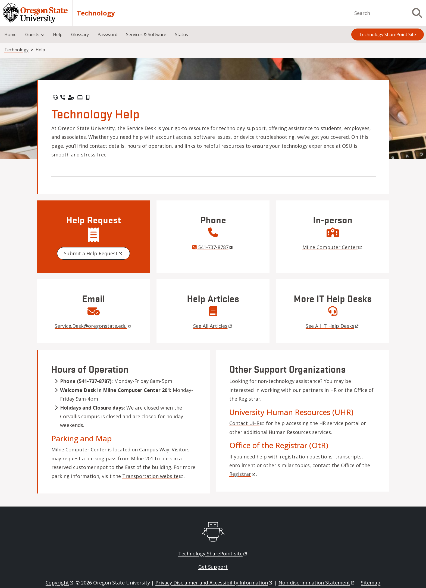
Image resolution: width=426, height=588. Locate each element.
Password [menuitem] (107, 34)
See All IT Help (332, 326)
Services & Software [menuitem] (146, 34)
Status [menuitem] (181, 34)
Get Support (213, 567)
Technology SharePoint (213, 553)
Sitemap (370, 582)
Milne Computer (332, 247)
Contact (247, 423)
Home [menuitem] (10, 34)
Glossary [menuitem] (80, 34)
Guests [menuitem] (32, 34)
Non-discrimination (316, 582)
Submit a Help (93, 253)
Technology (96, 13)
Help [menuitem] (57, 34)
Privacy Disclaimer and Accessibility (214, 582)
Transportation (153, 476)
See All (213, 326)
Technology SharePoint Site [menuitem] (387, 34)
